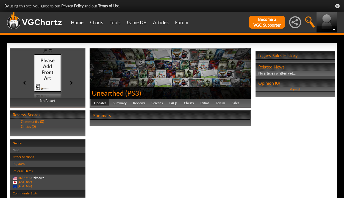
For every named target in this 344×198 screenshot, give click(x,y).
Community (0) (32, 121)
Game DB (136, 22)
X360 (21, 164)
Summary (119, 103)
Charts (96, 22)
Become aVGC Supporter (267, 22)
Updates (100, 103)
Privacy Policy (72, 6)
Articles (160, 22)
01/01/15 (24, 178)
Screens (157, 103)
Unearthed (108, 93)
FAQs (173, 103)
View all (295, 89)
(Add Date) (25, 182)
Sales (235, 103)
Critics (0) (28, 126)
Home (77, 22)
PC (14, 164)
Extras (204, 103)
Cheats (189, 103)
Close (337, 6)
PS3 (133, 93)
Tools (115, 22)
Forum (181, 22)
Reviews (139, 103)
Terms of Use (108, 6)
